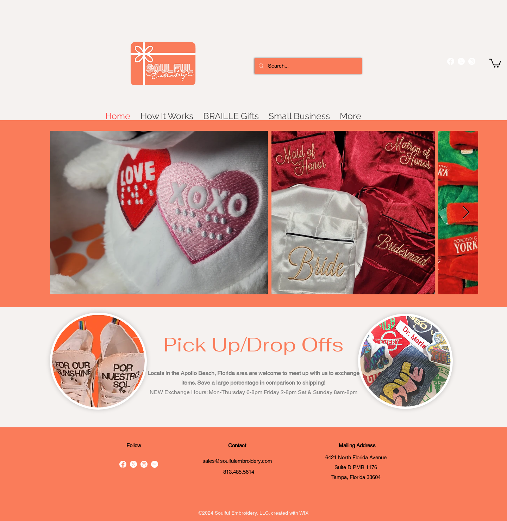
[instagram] (471, 61)
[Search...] (307, 66)
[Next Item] (466, 213)
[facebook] (450, 61)
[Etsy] (154, 464)
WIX (303, 513)
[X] (461, 61)
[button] (495, 63)
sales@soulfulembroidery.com (237, 461)
